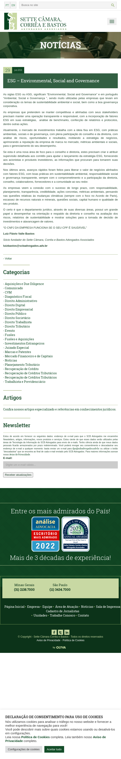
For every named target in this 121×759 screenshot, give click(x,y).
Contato (83, 615)
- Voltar (7, 258)
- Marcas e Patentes (17, 352)
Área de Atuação (66, 607)
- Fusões (9, 335)
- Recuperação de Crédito (21, 369)
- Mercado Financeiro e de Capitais (28, 356)
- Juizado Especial (16, 348)
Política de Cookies (73, 640)
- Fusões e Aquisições (18, 339)
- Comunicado (13, 288)
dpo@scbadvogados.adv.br (85, 448)
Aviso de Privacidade (48, 640)
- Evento (9, 331)
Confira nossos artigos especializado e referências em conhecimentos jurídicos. (59, 409)
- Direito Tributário (16, 326)
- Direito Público (14, 314)
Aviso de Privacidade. (19, 454)
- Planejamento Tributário (21, 365)
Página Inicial (14, 607)
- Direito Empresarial (18, 309)
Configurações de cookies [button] (24, 749)
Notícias (87, 607)
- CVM (7, 292)
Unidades (40, 615)
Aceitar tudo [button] (54, 749)
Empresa (33, 607)
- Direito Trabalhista (17, 322)
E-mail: (7, 458)
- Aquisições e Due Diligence (23, 284)
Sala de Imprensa (108, 607)
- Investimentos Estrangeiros (23, 343)
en (13, 5)
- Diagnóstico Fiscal (17, 297)
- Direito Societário (16, 318)
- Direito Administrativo (20, 301)
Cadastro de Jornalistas (62, 611)
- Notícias (10, 360)
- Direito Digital (14, 305)
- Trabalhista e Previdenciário (24, 382)
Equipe (47, 607)
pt (7, 5)
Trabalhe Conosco (62, 615)
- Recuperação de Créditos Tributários (30, 373)
